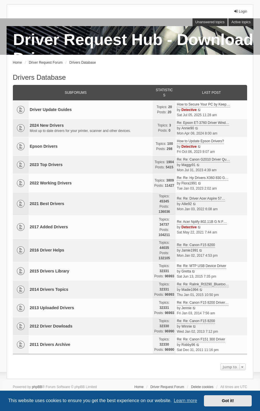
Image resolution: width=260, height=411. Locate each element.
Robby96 (188, 345)
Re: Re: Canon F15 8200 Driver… (203, 303)
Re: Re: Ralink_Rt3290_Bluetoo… (203, 284)
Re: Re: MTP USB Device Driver (201, 266)
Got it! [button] (228, 400)
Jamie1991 (189, 250)
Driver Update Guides (51, 109)
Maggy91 (188, 165)
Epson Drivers (44, 146)
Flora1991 (189, 183)
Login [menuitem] (240, 11)
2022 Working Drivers (51, 183)
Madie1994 (189, 290)
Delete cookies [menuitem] (202, 387)
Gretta (186, 271)
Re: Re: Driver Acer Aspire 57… (201, 198)
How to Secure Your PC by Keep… (203, 104)
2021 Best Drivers (47, 203)
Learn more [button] (185, 400)
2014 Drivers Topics (49, 289)
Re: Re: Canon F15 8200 (196, 245)
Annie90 (187, 128)
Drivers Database (39, 77)
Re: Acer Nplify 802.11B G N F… (202, 222)
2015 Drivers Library (49, 271)
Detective (189, 110)
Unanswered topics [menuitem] (210, 22)
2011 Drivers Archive (50, 344)
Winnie (186, 326)
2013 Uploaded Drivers (52, 307)
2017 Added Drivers (49, 227)
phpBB (37, 387)
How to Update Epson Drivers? (200, 141)
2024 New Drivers (47, 125)
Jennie (186, 308)
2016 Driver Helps (47, 250)
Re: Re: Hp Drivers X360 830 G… (202, 178)
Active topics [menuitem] (241, 22)
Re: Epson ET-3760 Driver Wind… (203, 123)
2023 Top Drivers (46, 164)
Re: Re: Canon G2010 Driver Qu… (203, 159)
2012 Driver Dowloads (51, 326)
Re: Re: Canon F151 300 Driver (201, 339)
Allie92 (186, 204)
